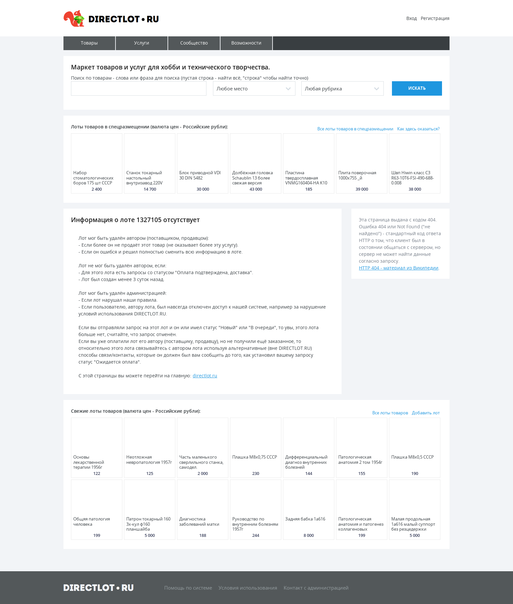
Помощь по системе (188, 587)
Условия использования (248, 587)
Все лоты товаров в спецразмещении (355, 129)
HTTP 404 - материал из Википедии (398, 268)
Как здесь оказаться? (418, 129)
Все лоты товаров (390, 413)
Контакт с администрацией (316, 587)
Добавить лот (426, 413)
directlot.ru (205, 375)
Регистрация (435, 18)
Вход (411, 18)
